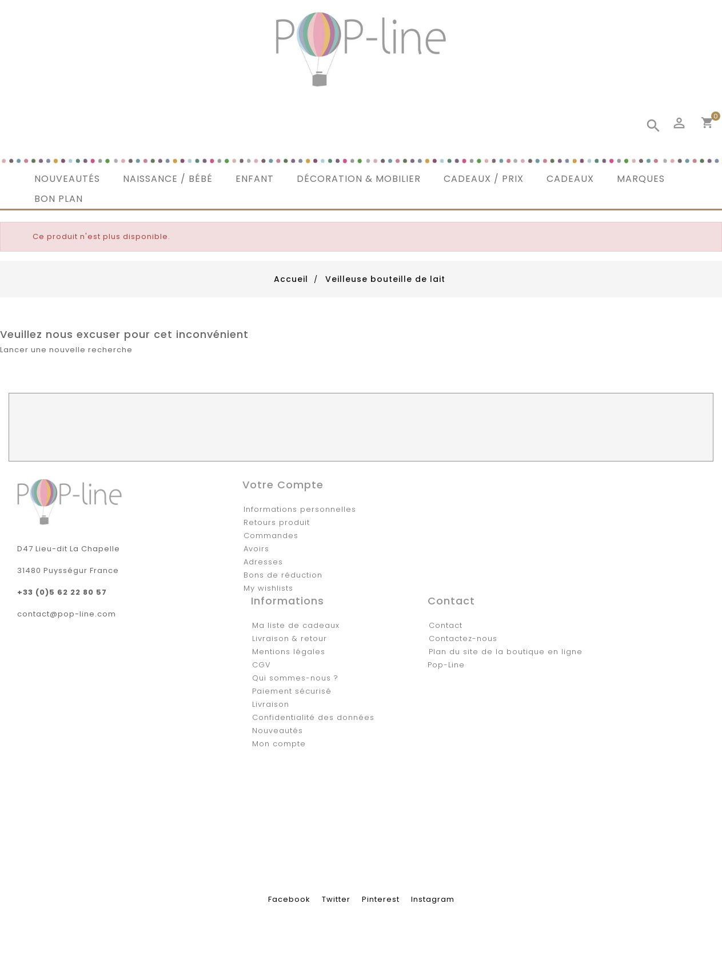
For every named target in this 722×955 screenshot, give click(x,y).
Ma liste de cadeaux (296, 625)
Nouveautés (277, 730)
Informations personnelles (300, 509)
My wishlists (268, 588)
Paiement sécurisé (292, 691)
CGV (261, 664)
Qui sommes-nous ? (295, 678)
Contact (445, 625)
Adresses (263, 561)
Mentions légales (288, 651)
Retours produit (277, 522)
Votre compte (283, 485)
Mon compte (279, 743)
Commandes (271, 535)
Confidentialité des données (313, 717)
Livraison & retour (289, 638)
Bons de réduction (283, 575)
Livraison (270, 704)
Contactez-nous (463, 638)
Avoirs (256, 548)
